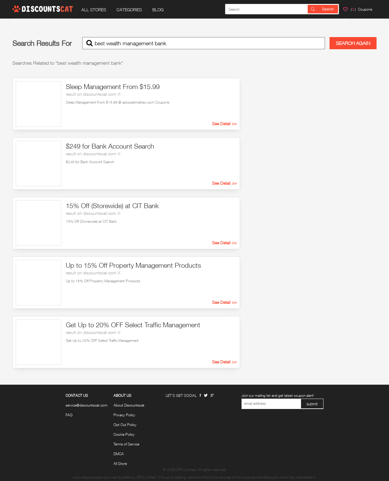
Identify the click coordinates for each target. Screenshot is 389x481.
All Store (120, 464)
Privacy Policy (124, 415)
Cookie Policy (124, 434)
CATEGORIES (129, 9)
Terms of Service (126, 444)
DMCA (118, 454)
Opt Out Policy (125, 425)
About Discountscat (128, 405)
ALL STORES (93, 9)
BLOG (158, 9)
